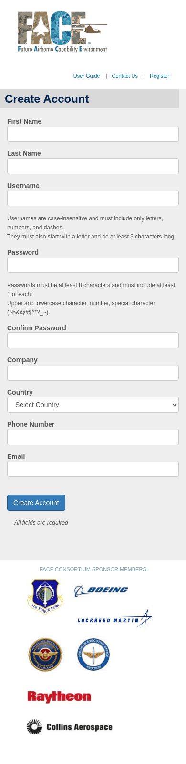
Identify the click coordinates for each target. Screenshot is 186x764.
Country (20, 392)
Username (23, 185)
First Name (24, 121)
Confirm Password (36, 328)
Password (23, 252)
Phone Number (31, 424)
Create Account (36, 502)
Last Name (24, 153)
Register (159, 76)
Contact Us (124, 76)
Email (16, 456)
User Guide (86, 76)
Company (22, 360)
